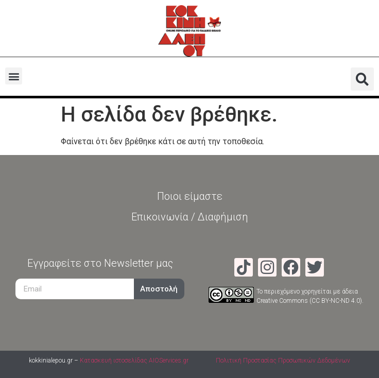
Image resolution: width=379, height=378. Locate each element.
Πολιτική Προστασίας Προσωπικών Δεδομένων (283, 360)
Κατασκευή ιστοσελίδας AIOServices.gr (134, 360)
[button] (13, 75)
